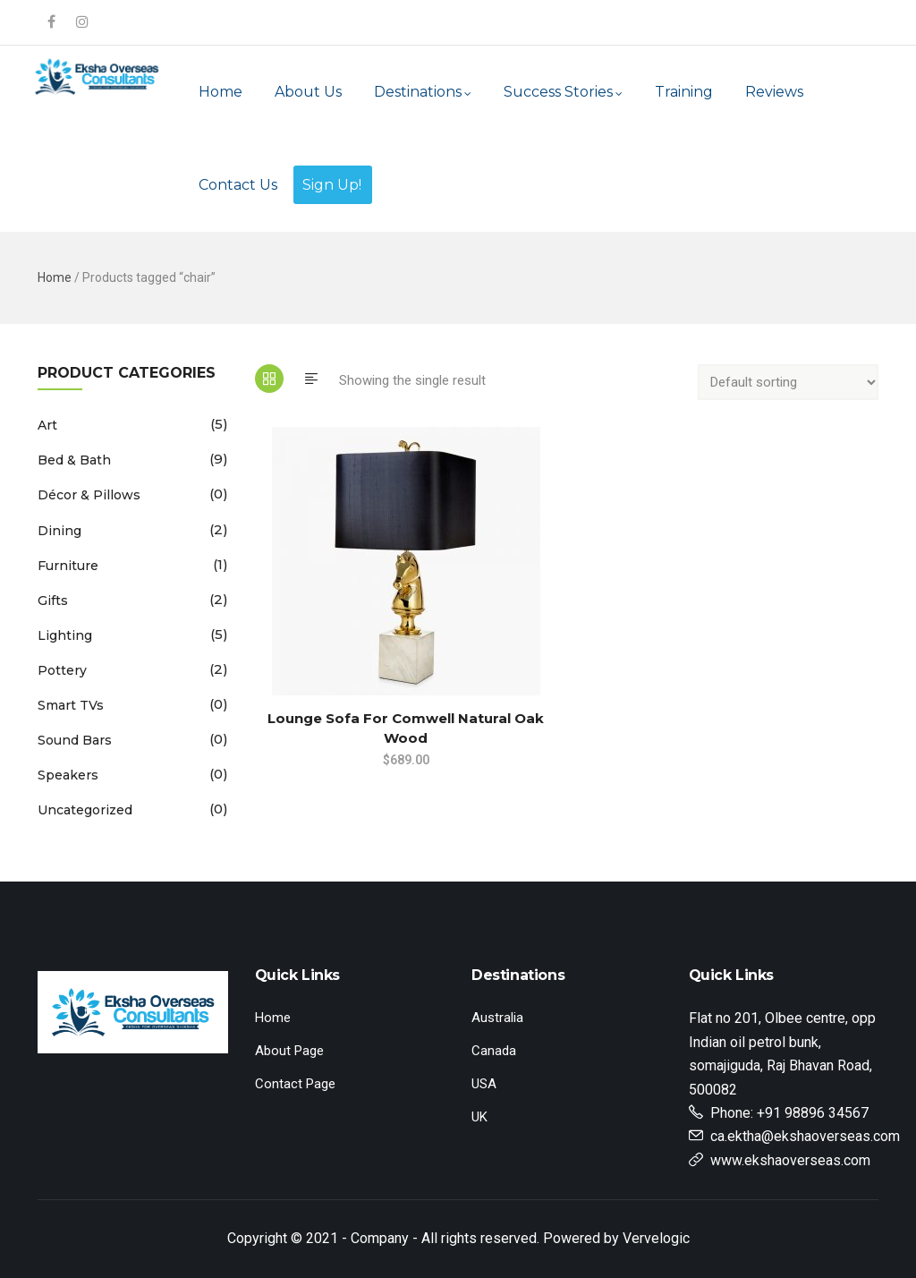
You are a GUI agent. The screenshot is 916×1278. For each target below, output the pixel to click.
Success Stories (563, 91)
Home (220, 91)
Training (684, 91)
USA (483, 1084)
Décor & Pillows (89, 495)
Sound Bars (75, 740)
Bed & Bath (74, 460)
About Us (308, 91)
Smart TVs (71, 705)
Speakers (68, 775)
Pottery (62, 670)
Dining (59, 531)
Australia (497, 1018)
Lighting (65, 635)
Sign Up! (331, 184)
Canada (493, 1051)
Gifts (53, 600)
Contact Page (295, 1084)
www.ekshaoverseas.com (790, 1160)
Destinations (422, 91)
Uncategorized (85, 810)
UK (479, 1117)
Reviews (774, 91)
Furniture (68, 566)
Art (47, 425)
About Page (289, 1051)
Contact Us (238, 184)
